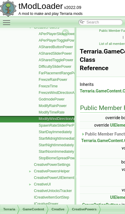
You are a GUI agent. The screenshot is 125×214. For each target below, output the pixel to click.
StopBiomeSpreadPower (58, 158)
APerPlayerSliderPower (57, 34)
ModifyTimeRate (52, 112)
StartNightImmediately (56, 145)
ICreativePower (46, 204)
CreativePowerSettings (52, 165)
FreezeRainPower (53, 80)
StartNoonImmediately (56, 152)
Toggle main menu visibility (8, 20)
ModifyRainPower (53, 106)
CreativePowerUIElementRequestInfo (63, 178)
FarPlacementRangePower (60, 73)
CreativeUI (42, 184)
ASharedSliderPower (55, 53)
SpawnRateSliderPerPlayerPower (65, 125)
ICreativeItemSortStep (51, 197)
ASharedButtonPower (56, 47)
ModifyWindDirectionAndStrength (65, 119)
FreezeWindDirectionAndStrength (65, 93)
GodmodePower (52, 99)
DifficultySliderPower (55, 66)
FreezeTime (48, 86)
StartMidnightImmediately (59, 138)
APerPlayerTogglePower (58, 40)
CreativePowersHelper (52, 171)
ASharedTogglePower (56, 60)
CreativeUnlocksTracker (53, 191)
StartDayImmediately (55, 132)
